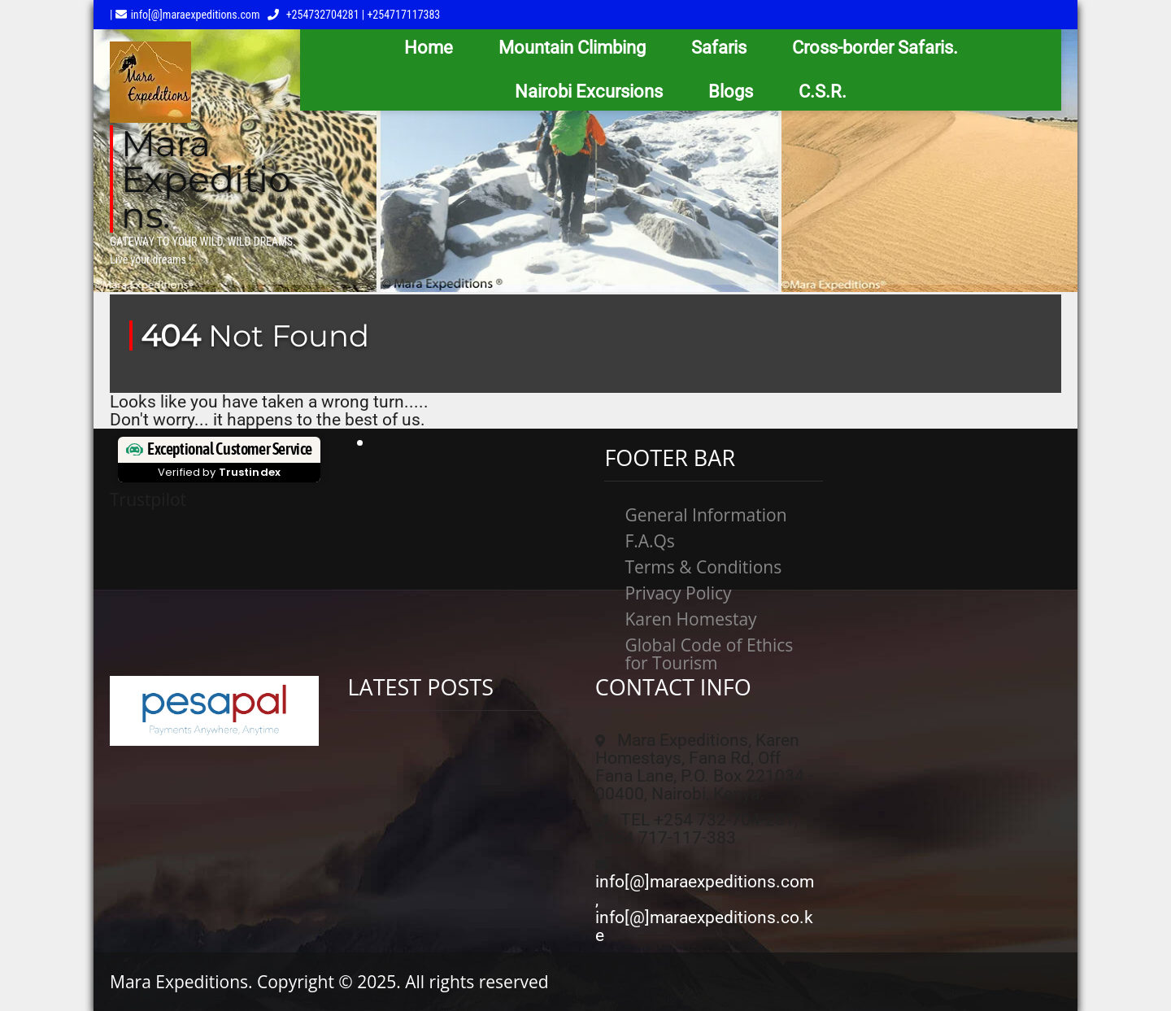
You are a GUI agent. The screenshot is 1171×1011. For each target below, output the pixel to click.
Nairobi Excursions (589, 91)
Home (428, 47)
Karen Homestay (690, 619)
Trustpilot (148, 499)
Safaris (719, 47)
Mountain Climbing (572, 47)
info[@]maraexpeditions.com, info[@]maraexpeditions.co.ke (704, 908)
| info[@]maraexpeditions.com (184, 14)
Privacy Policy (678, 593)
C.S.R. (823, 91)
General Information (705, 514)
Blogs (730, 91)
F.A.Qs (650, 540)
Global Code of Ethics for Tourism (709, 654)
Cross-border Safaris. (875, 47)
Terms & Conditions (703, 567)
